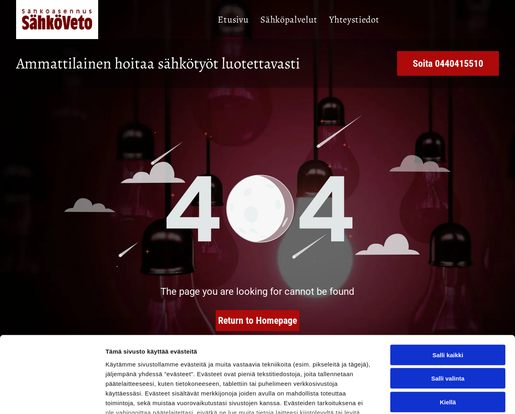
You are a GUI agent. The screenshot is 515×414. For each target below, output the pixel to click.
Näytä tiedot (430, 398)
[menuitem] (233, 20)
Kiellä (448, 336)
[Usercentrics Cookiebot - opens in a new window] (52, 398)
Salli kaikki (448, 289)
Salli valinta (448, 313)
